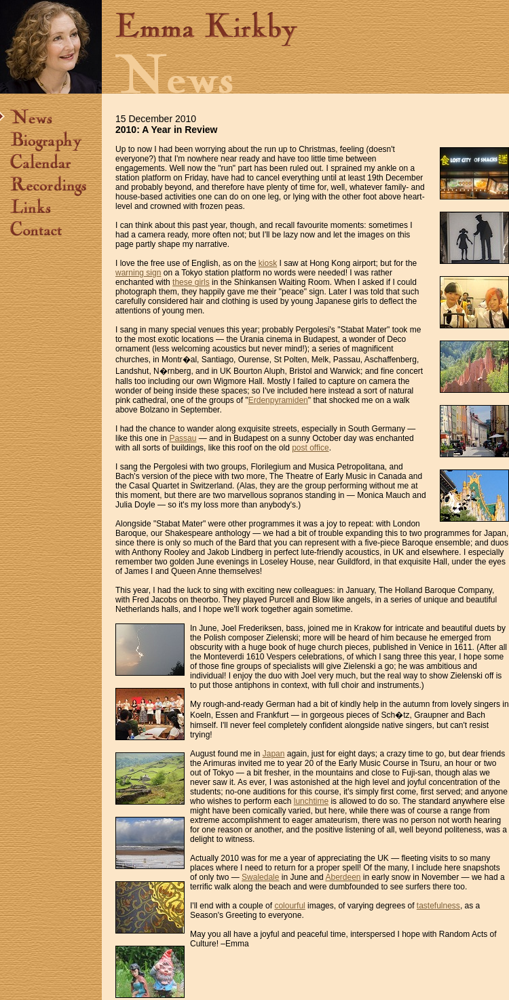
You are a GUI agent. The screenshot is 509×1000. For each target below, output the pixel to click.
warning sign (138, 272)
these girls (191, 282)
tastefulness (438, 905)
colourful (289, 905)
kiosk (268, 263)
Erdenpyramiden (278, 400)
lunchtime (311, 801)
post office (310, 448)
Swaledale (260, 877)
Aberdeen (342, 877)
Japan (274, 753)
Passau (182, 438)
